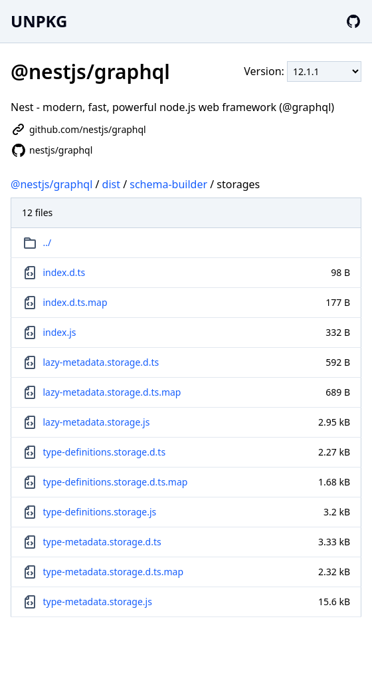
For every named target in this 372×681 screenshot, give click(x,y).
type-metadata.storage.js (97, 601)
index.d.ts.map (75, 302)
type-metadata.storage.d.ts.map (113, 571)
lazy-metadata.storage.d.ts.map (112, 392)
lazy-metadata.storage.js (96, 422)
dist (111, 184)
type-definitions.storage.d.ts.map (115, 482)
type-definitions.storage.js (100, 511)
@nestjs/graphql (51, 184)
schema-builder (168, 184)
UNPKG (39, 21)
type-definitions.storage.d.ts (104, 452)
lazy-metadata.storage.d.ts (101, 362)
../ (47, 242)
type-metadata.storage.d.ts (102, 541)
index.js (59, 332)
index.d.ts (64, 272)
